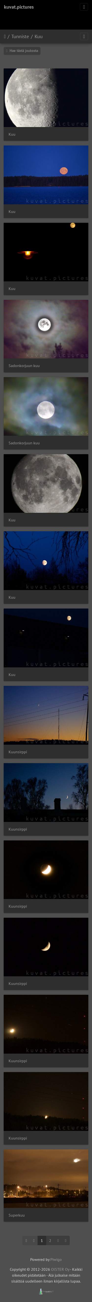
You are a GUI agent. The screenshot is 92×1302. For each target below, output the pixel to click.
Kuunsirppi (18, 752)
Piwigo (56, 1259)
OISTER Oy (60, 1269)
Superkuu (17, 1215)
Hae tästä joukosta (22, 50)
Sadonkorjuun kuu (24, 365)
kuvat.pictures (19, 7)
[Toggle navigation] (84, 7)
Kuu (39, 36)
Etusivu (5, 36)
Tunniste (20, 36)
